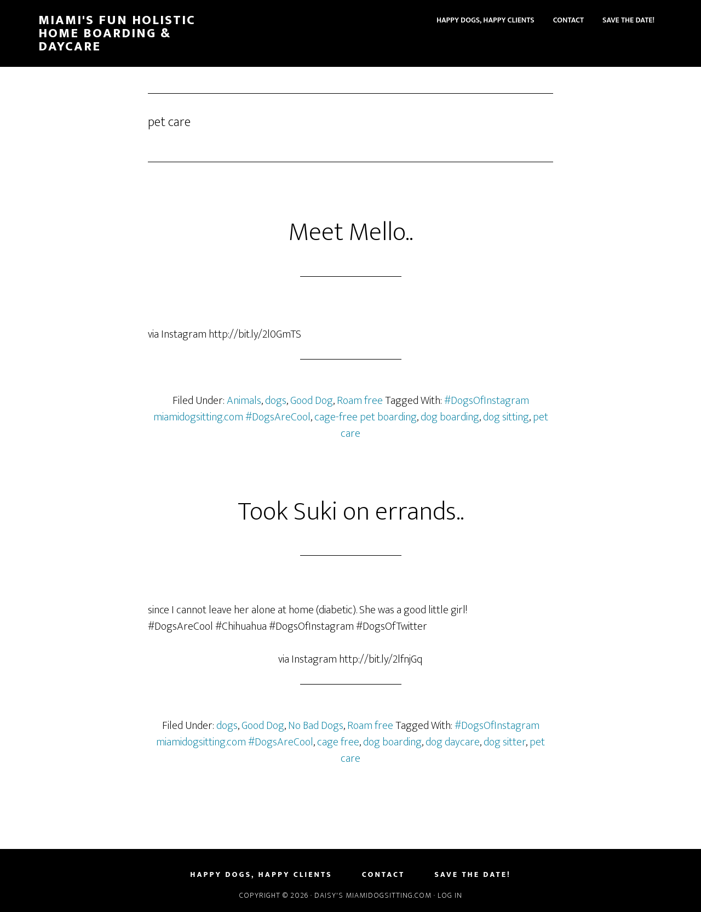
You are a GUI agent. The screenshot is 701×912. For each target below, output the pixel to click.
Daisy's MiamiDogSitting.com (374, 895)
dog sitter (505, 742)
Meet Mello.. (351, 232)
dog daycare (453, 742)
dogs (275, 400)
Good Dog (311, 400)
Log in (450, 895)
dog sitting (506, 417)
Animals (244, 400)
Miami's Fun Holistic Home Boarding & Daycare (117, 33)
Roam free (360, 400)
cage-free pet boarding (365, 417)
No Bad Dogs (315, 725)
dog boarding (450, 417)
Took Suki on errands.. (351, 512)
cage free (338, 742)
